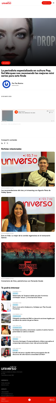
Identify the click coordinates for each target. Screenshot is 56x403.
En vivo (3, 398)
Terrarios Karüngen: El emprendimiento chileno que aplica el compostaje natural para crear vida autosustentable (33, 342)
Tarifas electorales (5, 383)
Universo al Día (16, 316)
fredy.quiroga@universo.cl (7, 395)
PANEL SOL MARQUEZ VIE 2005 (14, 124)
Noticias (15, 293)
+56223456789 (5, 392)
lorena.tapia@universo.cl (7, 393)
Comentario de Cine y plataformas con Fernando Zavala (22, 281)
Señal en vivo (46, 3)
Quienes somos (5, 384)
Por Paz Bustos (17, 83)
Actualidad (6, 63)
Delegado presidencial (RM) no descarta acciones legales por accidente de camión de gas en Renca (34, 319)
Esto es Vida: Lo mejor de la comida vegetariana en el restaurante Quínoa (25, 237)
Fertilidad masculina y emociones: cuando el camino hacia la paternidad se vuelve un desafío (33, 331)
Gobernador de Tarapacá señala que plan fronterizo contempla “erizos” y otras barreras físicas (30, 296)
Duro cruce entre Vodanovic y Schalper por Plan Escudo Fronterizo (32, 308)
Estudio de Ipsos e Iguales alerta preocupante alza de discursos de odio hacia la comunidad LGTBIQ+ (31, 353)
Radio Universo (4, 124)
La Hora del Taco (17, 327)
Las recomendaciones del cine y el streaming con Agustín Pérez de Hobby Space (25, 191)
